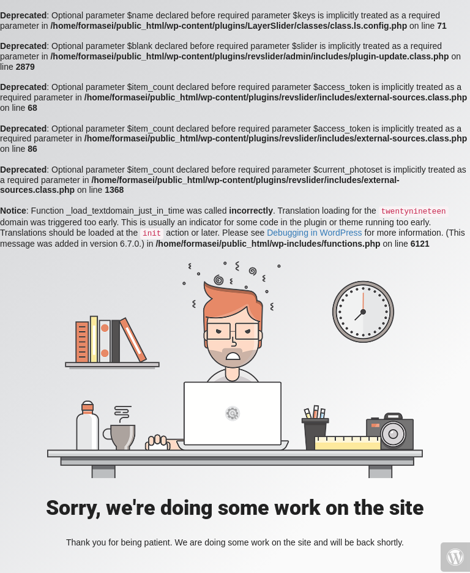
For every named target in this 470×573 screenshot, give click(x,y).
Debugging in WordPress (314, 233)
